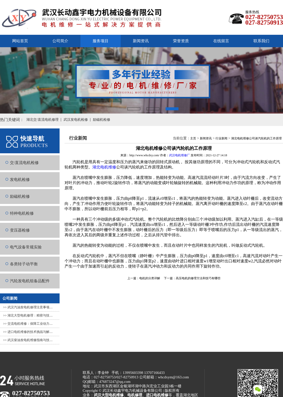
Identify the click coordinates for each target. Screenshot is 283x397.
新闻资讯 (141, 41)
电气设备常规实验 (26, 247)
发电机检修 (20, 179)
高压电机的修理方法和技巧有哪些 (198, 278)
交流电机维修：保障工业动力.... (30, 323)
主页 (193, 138)
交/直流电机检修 (24, 162)
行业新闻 (221, 138)
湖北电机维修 (104, 167)
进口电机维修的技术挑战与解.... (30, 332)
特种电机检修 (22, 213)
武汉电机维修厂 (179, 155)
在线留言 (221, 41)
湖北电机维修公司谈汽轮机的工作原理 (256, 138)
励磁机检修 (20, 196)
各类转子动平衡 (24, 264)
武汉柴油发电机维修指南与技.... (30, 340)
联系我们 (261, 41)
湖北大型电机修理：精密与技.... (30, 315)
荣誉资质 (181, 41)
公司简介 (60, 41)
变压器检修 (20, 230)
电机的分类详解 (149, 278)
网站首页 (20, 41)
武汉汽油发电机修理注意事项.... (30, 307)
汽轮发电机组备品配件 (30, 281)
